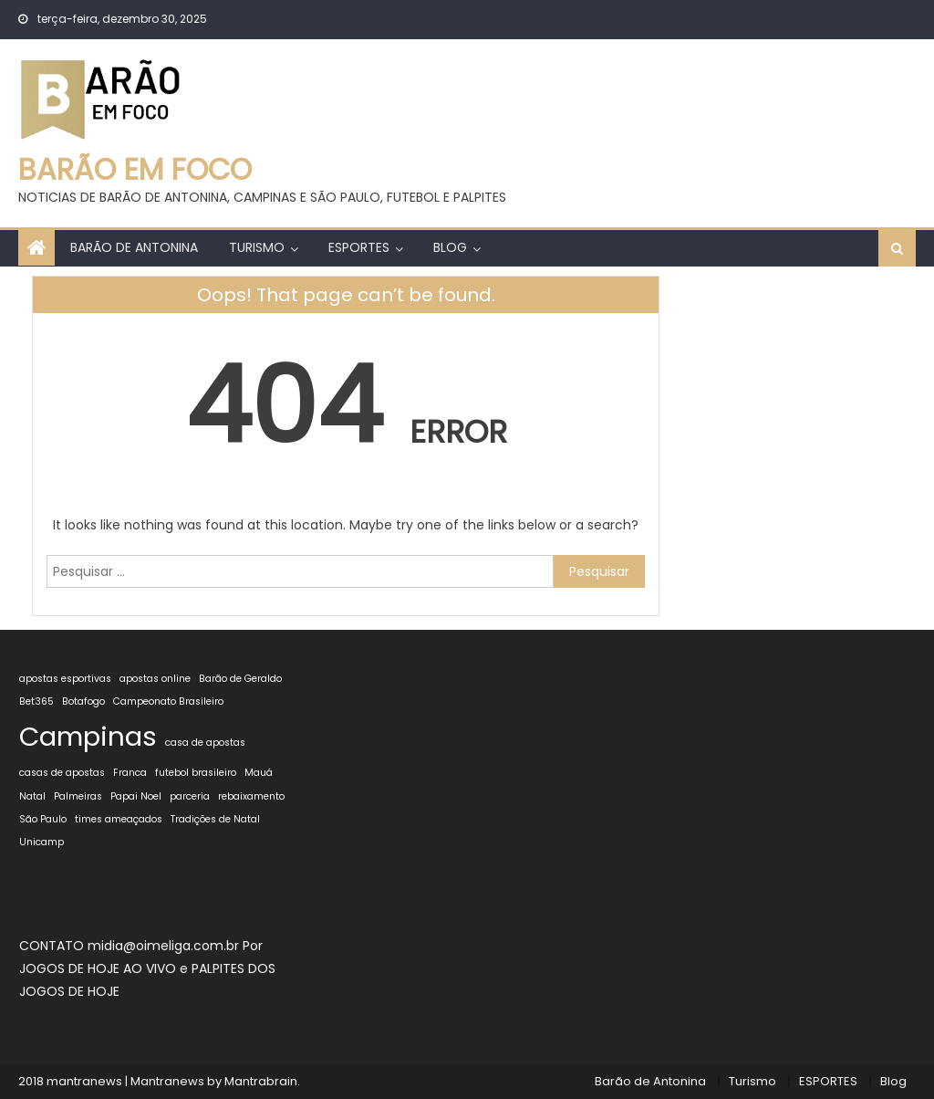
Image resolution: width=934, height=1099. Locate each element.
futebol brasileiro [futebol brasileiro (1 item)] (195, 773)
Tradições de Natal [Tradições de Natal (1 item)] (215, 819)
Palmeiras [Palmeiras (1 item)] (78, 796)
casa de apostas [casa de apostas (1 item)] (205, 742)
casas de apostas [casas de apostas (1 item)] (62, 773)
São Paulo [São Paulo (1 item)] (43, 819)
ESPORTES (358, 247)
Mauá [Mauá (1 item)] (258, 773)
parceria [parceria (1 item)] (190, 796)
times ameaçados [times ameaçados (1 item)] (118, 819)
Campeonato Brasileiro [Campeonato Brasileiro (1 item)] (168, 701)
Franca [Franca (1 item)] (130, 773)
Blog (450, 247)
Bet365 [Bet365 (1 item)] (36, 701)
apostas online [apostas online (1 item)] (155, 679)
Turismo (257, 247)
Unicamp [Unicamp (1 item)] (41, 842)
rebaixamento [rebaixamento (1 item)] (251, 796)
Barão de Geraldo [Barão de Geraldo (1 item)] (240, 679)
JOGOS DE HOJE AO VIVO (99, 968)
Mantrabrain (260, 1081)
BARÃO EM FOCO (135, 169)
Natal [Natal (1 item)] (32, 796)
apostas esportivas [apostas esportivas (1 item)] (65, 679)
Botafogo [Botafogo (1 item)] (83, 701)
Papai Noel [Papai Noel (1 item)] (135, 796)
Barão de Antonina (134, 247)
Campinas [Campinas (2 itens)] (88, 736)
